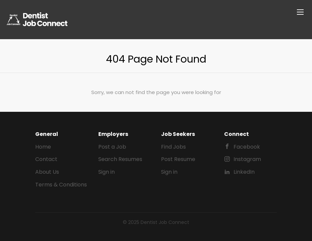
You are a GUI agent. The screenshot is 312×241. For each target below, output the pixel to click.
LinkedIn (244, 172)
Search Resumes (120, 159)
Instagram (247, 159)
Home (43, 147)
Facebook (246, 147)
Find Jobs (173, 147)
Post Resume (178, 159)
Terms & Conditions (61, 184)
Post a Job (112, 147)
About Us (47, 172)
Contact (46, 159)
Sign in (106, 172)
